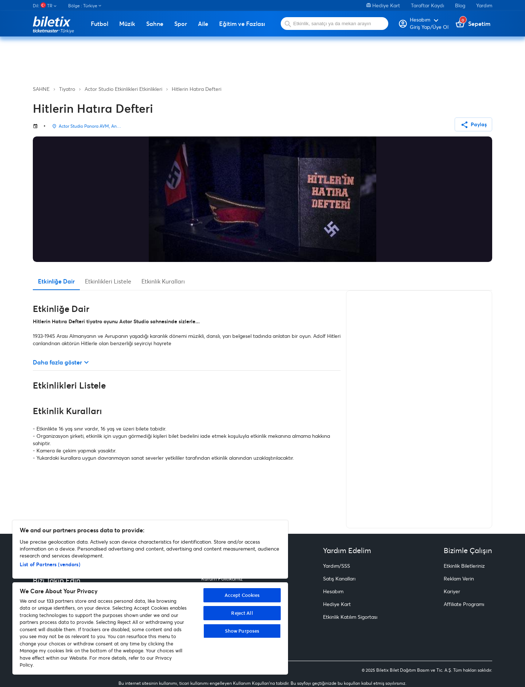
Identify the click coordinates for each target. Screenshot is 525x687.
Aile (203, 23)
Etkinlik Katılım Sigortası (350, 616)
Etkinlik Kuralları (163, 281)
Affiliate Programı (464, 604)
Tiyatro (67, 88)
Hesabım (333, 591)
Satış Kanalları (339, 578)
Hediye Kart (383, 5)
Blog (460, 5)
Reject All (242, 613)
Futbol (99, 23)
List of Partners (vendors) (50, 564)
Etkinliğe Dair (56, 281)
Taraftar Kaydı (427, 5)
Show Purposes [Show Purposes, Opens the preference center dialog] (242, 631)
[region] (150, 597)
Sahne (154, 23)
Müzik (127, 23)
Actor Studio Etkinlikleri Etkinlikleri (123, 88)
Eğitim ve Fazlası (242, 23)
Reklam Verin (459, 578)
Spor (180, 23)
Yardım (484, 5)
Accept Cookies (242, 595)
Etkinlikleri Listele (108, 281)
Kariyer (452, 591)
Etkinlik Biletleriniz (464, 565)
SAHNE (41, 88)
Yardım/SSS (336, 565)
